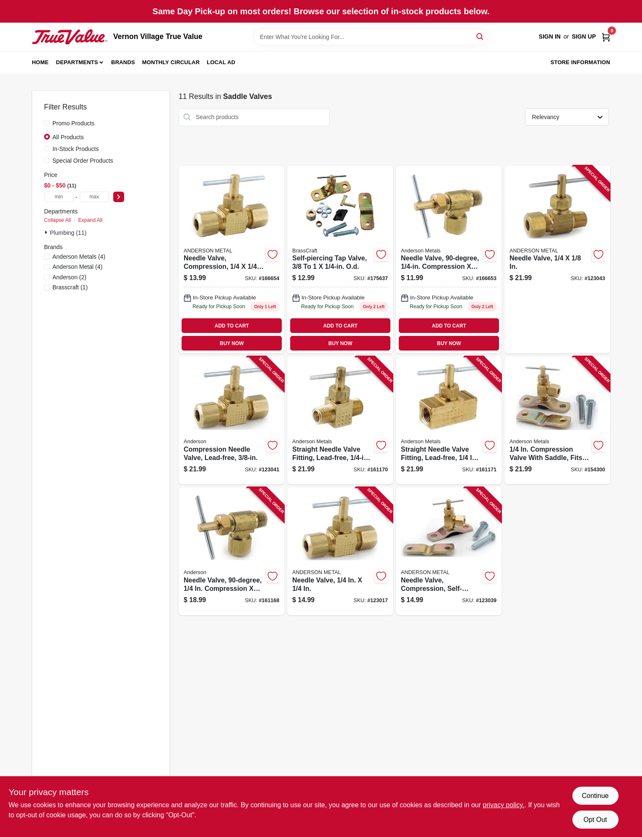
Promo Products (73, 123)
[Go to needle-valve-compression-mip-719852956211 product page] (449, 260)
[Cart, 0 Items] (606, 36)
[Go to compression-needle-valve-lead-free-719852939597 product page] (231, 420)
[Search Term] (370, 37)
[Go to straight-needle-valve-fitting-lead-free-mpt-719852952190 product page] (340, 420)
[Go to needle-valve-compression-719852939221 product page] (231, 551)
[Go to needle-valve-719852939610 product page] (557, 260)
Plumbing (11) (68, 232)
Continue (595, 795)
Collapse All (57, 220)
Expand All (90, 220)
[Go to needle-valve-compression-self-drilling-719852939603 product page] (449, 551)
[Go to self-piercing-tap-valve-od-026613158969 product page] (340, 260)
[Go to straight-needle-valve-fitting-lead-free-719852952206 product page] (449, 420)
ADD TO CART (232, 326)
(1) (70, 287)
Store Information (580, 62)
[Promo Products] (47, 123)
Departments (77, 62)
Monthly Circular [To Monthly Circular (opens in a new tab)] (171, 62)
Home (40, 62)
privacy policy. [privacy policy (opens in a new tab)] (503, 804)
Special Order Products (82, 161)
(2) (69, 277)
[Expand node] (47, 232)
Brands (123, 62)
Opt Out (595, 819)
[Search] (480, 36)
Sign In (550, 36)
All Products (68, 137)
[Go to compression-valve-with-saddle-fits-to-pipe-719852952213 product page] (557, 420)
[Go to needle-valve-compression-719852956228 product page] (231, 260)
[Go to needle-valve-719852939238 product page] (340, 551)
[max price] (94, 197)
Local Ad (221, 62)
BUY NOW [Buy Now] (232, 343)
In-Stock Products (75, 149)
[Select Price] (118, 197)
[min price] (58, 197)
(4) (78, 256)
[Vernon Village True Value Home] (69, 36)
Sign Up (584, 36)
